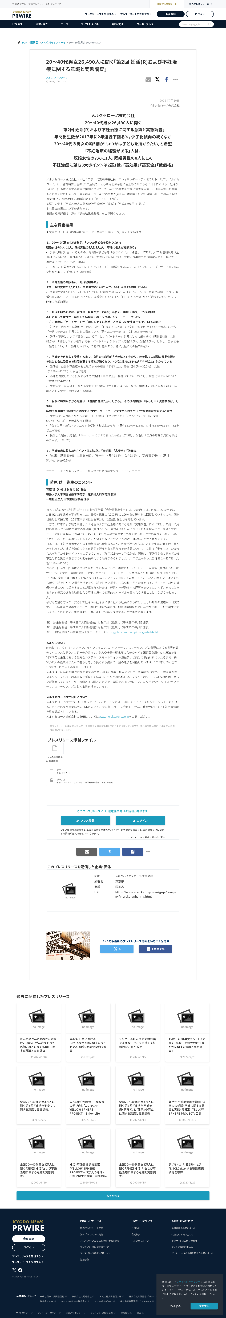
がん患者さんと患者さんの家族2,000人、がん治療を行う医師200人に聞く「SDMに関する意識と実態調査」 (38, 1044)
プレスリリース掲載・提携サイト (95, 1252)
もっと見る (113, 1195)
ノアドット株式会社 (103, 1300)
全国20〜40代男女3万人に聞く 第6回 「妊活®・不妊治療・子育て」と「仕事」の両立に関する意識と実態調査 (136, 1107)
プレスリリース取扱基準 (102, 1312)
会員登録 (171, 14)
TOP (24, 42)
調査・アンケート (64, 772)
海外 (199, 4)
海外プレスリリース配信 (91, 1234)
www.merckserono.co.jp (114, 716)
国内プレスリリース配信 (91, 1227)
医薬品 (34, 42)
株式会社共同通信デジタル (142, 1295)
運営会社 (125, 1312)
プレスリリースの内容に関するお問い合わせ (192, 1252)
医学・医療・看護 (92, 782)
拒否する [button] (176, 1306)
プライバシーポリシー (188, 1281)
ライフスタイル (90, 24)
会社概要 (135, 1234)
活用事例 (84, 1259)
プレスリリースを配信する (99, 14)
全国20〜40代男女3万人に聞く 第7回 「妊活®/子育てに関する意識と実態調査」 (37, 1105)
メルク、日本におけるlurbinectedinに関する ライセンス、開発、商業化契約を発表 (88, 1044)
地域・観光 (41, 24)
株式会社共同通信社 (82, 1295)
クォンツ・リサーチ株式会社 (74, 1300)
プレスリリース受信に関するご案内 (147, 837)
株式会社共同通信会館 (110, 1295)
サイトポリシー (23, 1312)
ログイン (200, 14)
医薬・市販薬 (107, 782)
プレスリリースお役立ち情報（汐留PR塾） (99, 1240)
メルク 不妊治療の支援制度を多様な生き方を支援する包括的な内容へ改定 (137, 1042)
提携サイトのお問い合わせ (184, 1240)
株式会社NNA (46, 1300)
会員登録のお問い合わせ (183, 1227)
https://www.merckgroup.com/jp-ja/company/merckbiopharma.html (145, 894)
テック (64, 24)
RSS (139, 1312)
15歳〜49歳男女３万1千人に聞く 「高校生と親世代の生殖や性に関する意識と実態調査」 (187, 1044)
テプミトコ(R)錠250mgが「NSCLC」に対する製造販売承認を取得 (186, 1168)
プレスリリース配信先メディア (94, 1246)
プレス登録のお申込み (182, 1246)
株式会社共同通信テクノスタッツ (135, 1300)
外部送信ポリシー (74, 1312)
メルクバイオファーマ (53, 42)
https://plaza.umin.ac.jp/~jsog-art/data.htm (133, 632)
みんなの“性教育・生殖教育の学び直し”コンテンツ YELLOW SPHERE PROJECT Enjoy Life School (87, 1109)
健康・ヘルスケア (64, 782)
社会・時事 (78, 782)
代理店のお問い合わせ (182, 1234)
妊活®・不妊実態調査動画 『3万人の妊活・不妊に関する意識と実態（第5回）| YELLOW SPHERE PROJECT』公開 (187, 1107)
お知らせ (135, 1227)
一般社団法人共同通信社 (52, 1295)
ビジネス (17, 24)
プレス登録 (85, 820)
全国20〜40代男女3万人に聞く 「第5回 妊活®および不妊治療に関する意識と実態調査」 (38, 1170)
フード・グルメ (145, 24)
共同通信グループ (140, 1240)
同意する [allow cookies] (204, 1306)
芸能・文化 (117, 24)
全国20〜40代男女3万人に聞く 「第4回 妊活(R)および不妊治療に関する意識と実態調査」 (137, 1170)
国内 (166, 4)
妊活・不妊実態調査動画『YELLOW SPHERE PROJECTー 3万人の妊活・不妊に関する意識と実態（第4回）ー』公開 (88, 1172)
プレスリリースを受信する (134, 14)
